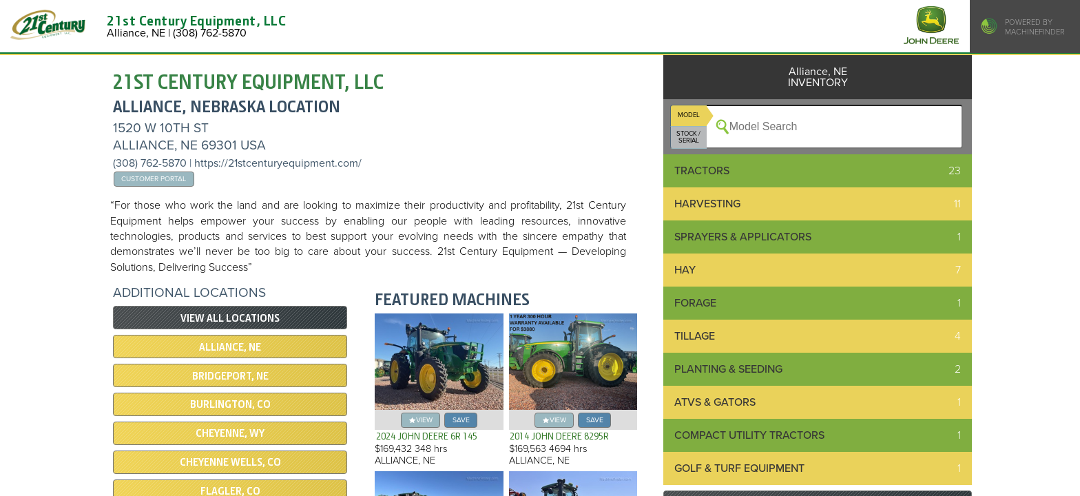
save (461, 419)
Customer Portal (153, 178)
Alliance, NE (230, 347)
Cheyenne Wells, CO (230, 462)
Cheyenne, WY (230, 433)
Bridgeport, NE (230, 376)
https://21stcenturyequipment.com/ (278, 163)
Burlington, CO (230, 404)
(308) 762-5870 (151, 163)
